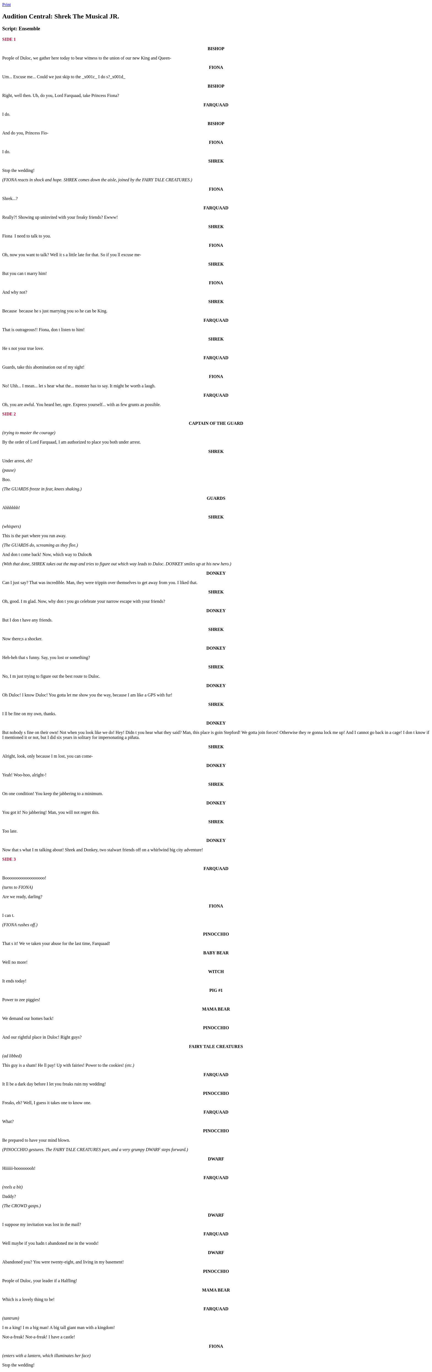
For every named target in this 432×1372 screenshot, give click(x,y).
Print (6, 4)
